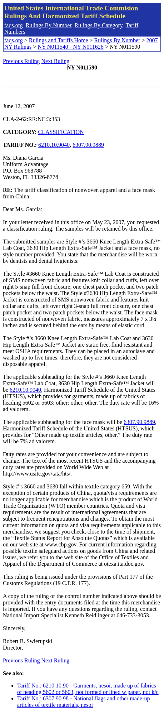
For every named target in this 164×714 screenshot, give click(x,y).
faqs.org (13, 25)
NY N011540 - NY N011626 (70, 47)
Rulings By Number (49, 25)
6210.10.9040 (54, 145)
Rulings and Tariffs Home (58, 40)
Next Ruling (55, 61)
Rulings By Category (99, 25)
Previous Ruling (21, 61)
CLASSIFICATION (61, 132)
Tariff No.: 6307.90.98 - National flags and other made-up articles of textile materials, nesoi (83, 701)
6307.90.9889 (88, 145)
